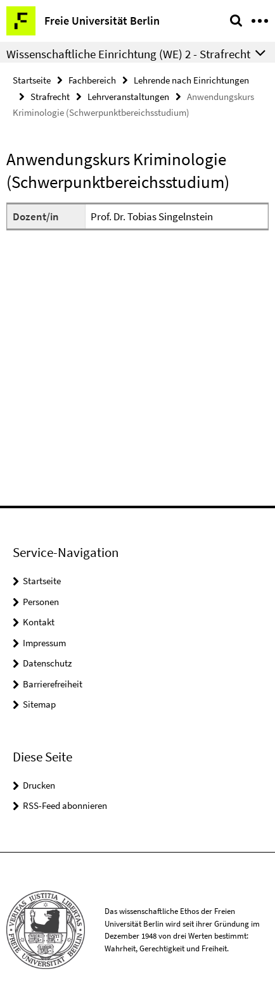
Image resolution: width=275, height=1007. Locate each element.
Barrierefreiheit (52, 684)
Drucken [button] (39, 785)
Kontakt (38, 622)
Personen (41, 602)
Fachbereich (92, 80)
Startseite (32, 80)
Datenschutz (47, 663)
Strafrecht (50, 97)
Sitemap (39, 704)
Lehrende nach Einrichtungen (191, 80)
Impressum (44, 643)
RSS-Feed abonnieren (65, 805)
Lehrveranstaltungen (128, 97)
